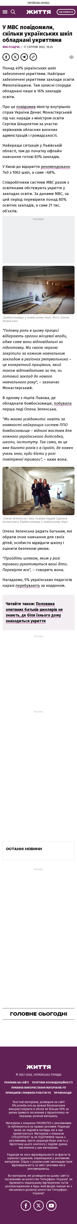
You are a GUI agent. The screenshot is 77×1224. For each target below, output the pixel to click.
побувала (63, 403)
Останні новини (24, 849)
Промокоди (62, 1092)
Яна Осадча (11, 47)
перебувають (27, 585)
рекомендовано (55, 166)
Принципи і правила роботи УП (28, 1092)
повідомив (26, 106)
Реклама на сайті (16, 1082)
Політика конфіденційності (52, 1082)
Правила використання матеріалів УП (38, 1087)
